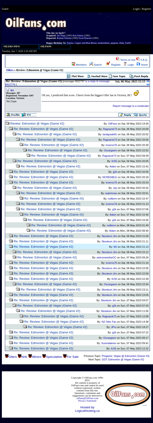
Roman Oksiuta (64, 38)
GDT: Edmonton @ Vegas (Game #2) (123, 359)
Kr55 (114, 161)
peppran (114, 43)
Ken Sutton (78, 35)
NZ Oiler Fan (109, 321)
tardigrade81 (110, 134)
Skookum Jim (109, 236)
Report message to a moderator (131, 106)
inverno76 (111, 145)
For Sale (72, 357)
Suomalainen (108, 343)
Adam (113, 166)
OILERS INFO (11, 46)
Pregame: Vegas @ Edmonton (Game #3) (125, 356)
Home (142, 64)
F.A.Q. (142, 59)
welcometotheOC (106, 257)
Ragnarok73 (110, 129)
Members (79, 64)
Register (146, 8)
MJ (12, 90)
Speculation (54, 357)
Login (136, 8)
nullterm (112, 198)
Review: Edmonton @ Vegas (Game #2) (37, 123)
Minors (36, 357)
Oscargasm (110, 150)
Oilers (9, 70)
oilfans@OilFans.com (87, 398)
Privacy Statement (87, 400)
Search (95, 64)
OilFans (112, 123)
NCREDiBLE (109, 177)
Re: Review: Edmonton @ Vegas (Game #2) (43, 129)
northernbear (104, 43)
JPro (113, 327)
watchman (111, 193)
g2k (115, 171)
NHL (24, 357)
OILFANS (46, 46)
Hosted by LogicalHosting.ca (87, 409)
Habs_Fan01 (125, 43)
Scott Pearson (85, 38)
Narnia (70, 43)
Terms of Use (126, 59)
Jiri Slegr (61, 35)
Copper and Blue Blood (85, 43)
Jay (115, 187)
